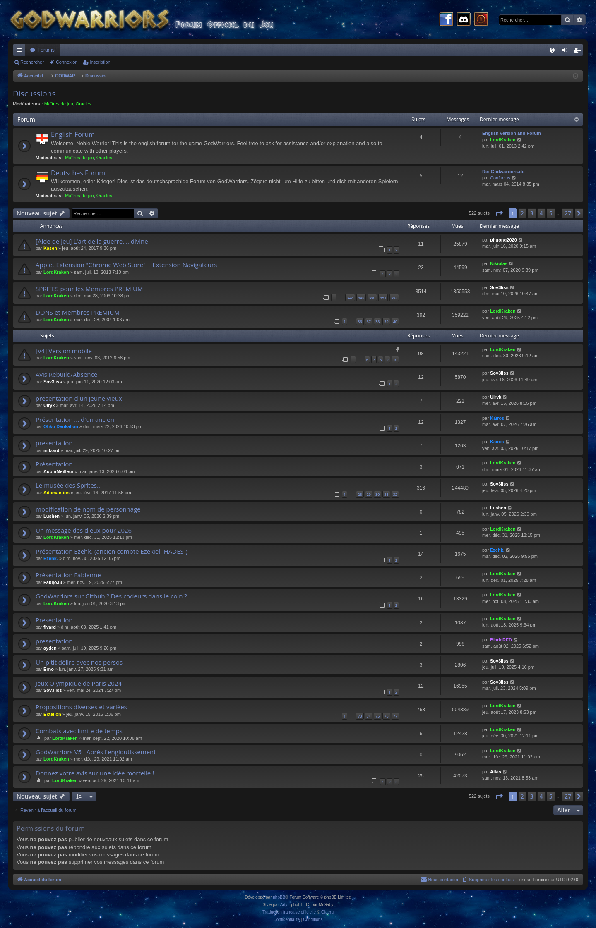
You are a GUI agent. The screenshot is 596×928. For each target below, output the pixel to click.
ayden (50, 648)
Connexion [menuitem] (566, 51)
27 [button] (568, 213)
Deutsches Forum (78, 172)
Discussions (34, 93)
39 (386, 321)
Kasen (50, 248)
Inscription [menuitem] (578, 51)
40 (395, 321)
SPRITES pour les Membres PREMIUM (89, 289)
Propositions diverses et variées (81, 707)
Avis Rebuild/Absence (66, 374)
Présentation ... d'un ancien (75, 419)
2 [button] (522, 213)
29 (369, 494)
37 (369, 321)
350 (372, 297)
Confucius (500, 177)
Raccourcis (20, 51)
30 (377, 494)
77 (395, 716)
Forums (46, 50)
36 (360, 321)
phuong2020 (503, 239)
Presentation (54, 620)
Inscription (100, 62)
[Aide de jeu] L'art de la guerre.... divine (92, 241)
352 (394, 297)
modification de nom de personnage (88, 509)
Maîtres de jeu (58, 103)
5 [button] (551, 213)
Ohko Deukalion (60, 426)
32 (395, 494)
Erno (48, 669)
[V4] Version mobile (64, 351)
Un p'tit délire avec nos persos (79, 662)
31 (386, 494)
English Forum (73, 134)
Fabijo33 (52, 582)
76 (386, 716)
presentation (54, 443)
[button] (499, 213)
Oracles (83, 103)
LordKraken (503, 139)
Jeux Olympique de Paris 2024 (79, 683)
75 (377, 716)
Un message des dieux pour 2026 (84, 530)
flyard (49, 626)
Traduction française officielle (289, 912)
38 (377, 321)
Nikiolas (498, 263)
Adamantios (56, 492)
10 (395, 359)
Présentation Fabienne (68, 575)
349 (361, 297)
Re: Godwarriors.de (503, 171)
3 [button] (532, 213)
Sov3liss (499, 287)
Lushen (51, 516)
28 (360, 494)
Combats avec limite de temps (79, 731)
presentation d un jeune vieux (79, 398)
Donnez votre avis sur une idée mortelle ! (95, 773)
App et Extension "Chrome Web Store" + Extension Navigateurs (126, 265)
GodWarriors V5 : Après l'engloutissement (96, 752)
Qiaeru (327, 912)
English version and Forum (511, 133)
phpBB (279, 897)
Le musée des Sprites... (69, 485)
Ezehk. (50, 558)
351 (383, 297)
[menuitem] (552, 50)
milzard (51, 450)
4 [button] (541, 213)
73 (360, 716)
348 (350, 297)
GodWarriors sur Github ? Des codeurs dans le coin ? (111, 596)
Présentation (54, 464)
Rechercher (32, 62)
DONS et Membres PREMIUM (78, 312)
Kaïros (497, 418)
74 (369, 716)
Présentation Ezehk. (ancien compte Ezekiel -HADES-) (111, 551)
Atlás (495, 771)
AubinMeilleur (58, 471)
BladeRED (501, 639)
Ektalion (52, 714)
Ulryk (49, 405)
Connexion (67, 62)
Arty (284, 904)
